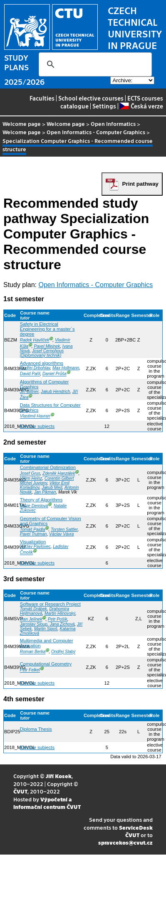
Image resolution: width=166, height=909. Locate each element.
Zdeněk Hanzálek (58, 474)
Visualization (33, 541)
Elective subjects (37, 426)
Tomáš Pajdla (32, 529)
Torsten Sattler (64, 529)
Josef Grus (30, 474)
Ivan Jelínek (31, 619)
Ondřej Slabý (63, 652)
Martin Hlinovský (60, 613)
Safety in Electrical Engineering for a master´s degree (47, 329)
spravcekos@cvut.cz (125, 842)
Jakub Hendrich (55, 391)
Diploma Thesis (36, 729)
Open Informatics (113, 123)
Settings (104, 106)
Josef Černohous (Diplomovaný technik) (42, 353)
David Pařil (30, 374)
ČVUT (20, 791)
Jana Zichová (62, 624)
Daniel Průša (54, 374)
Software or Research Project (50, 604)
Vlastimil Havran (35, 416)
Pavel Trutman (33, 534)
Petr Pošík (57, 619)
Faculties (42, 98)
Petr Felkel (30, 670)
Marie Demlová (34, 506)
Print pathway (140, 184)
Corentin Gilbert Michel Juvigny (47, 480)
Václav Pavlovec (35, 546)
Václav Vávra (61, 534)
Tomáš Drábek (33, 609)
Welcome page (21, 123)
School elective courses (91, 98)
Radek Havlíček (35, 340)
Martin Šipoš (45, 628)
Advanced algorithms (41, 363)
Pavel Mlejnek (47, 346)
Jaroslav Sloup (33, 624)
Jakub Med (52, 487)
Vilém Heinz (31, 478)
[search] (94, 64)
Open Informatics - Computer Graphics (96, 132)
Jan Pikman (45, 492)
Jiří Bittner (29, 391)
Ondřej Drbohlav (35, 368)
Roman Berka (33, 652)
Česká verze (141, 106)
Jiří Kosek (59, 776)
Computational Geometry (46, 663)
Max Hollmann (65, 368)
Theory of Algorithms (41, 499)
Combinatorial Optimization (48, 467)
